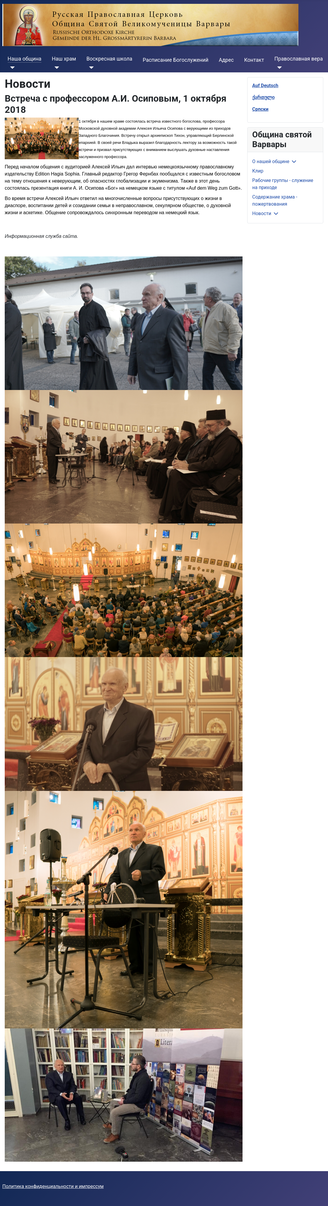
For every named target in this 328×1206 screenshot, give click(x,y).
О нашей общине (271, 161)
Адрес (226, 60)
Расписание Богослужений (176, 60)
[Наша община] (11, 68)
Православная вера (298, 59)
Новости (261, 213)
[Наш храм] (55, 68)
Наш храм (64, 59)
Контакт (254, 60)
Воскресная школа (109, 59)
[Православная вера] (278, 68)
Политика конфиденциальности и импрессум (53, 1186)
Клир (258, 171)
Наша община (24, 59)
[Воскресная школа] (90, 68)
